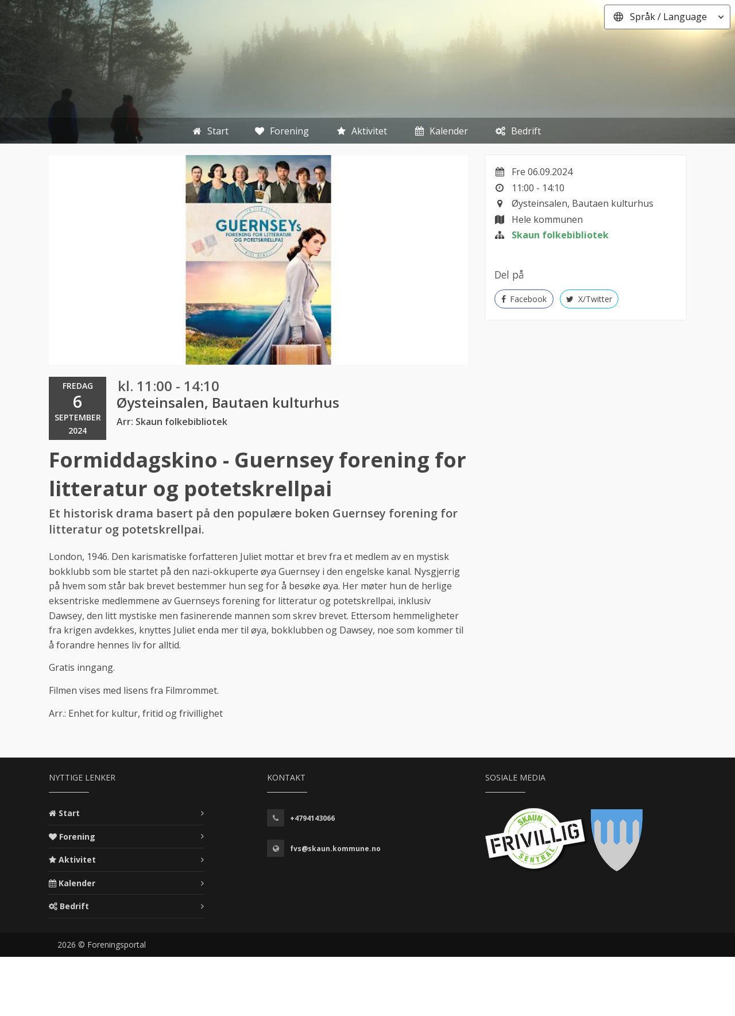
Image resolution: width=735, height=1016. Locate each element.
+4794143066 (312, 818)
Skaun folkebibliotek (560, 235)
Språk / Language (668, 16)
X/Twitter (589, 298)
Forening (77, 836)
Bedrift (74, 906)
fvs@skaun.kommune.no (335, 848)
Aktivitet (77, 859)
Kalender (77, 883)
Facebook (524, 298)
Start (69, 813)
